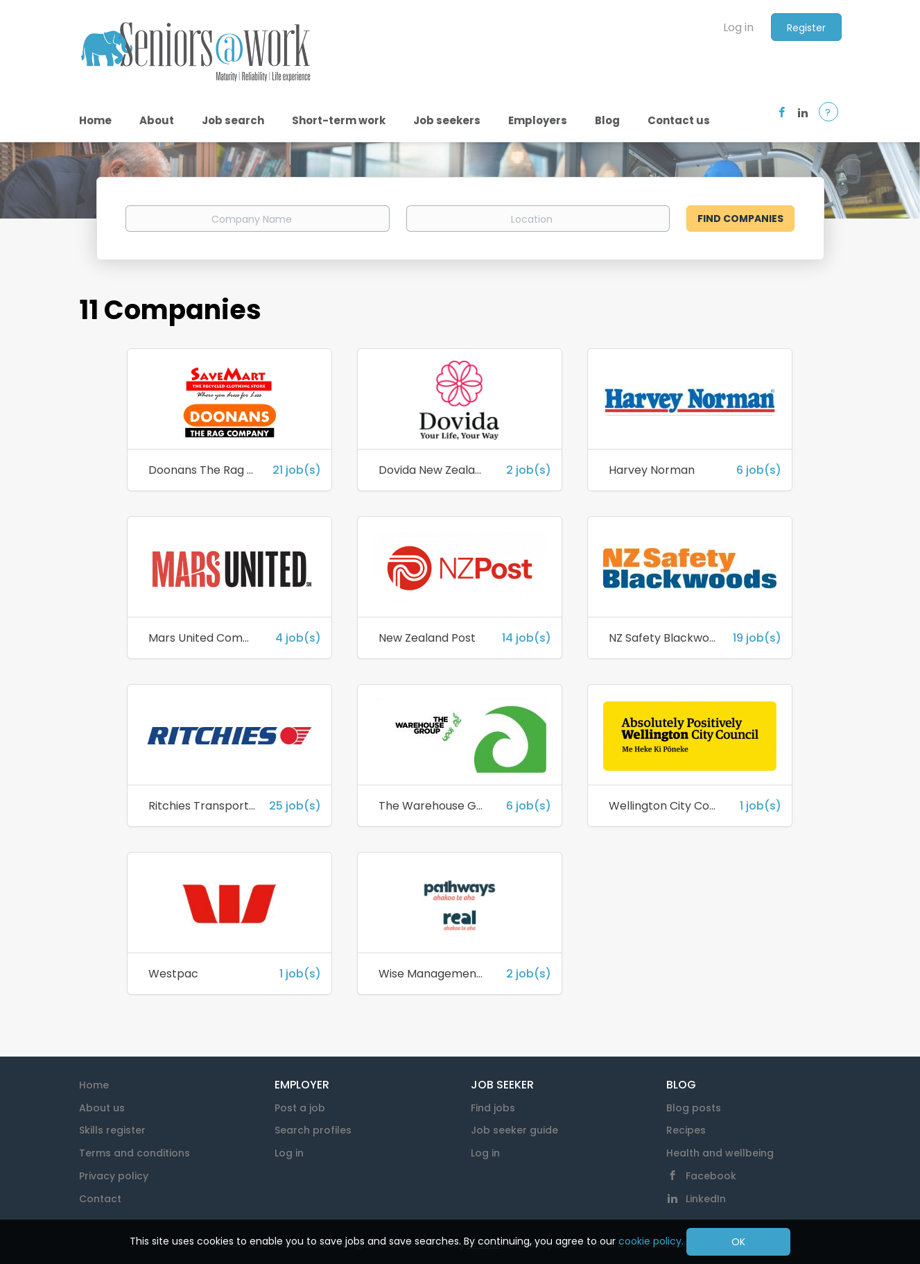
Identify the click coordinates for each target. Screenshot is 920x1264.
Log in (738, 27)
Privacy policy (113, 1176)
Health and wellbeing (720, 1153)
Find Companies (740, 218)
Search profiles (313, 1130)
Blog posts (693, 1108)
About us (102, 1108)
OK (738, 1242)
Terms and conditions (134, 1153)
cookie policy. (651, 1241)
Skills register (112, 1130)
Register (806, 28)
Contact (100, 1199)
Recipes (686, 1130)
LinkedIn (706, 1199)
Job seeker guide (514, 1130)
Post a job (300, 1108)
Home (94, 1085)
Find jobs (493, 1108)
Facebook (711, 1176)
